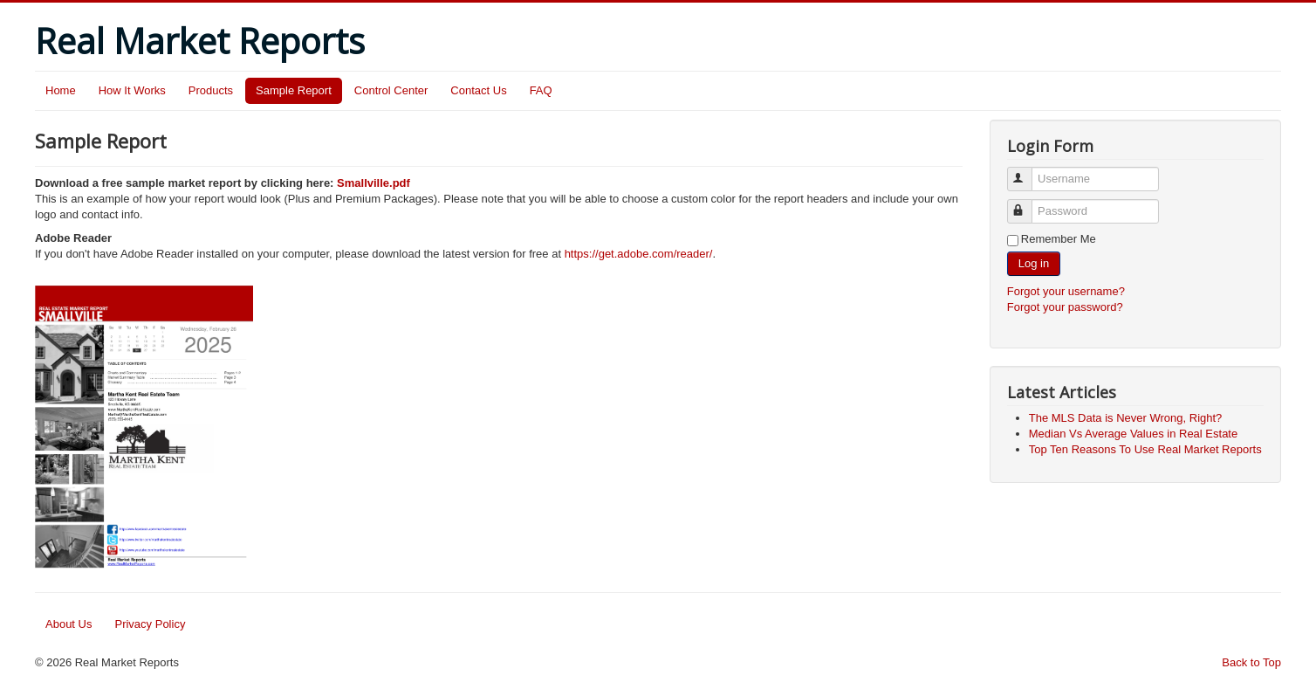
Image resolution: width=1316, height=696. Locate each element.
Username (1027, 171)
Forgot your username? (1066, 291)
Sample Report (294, 90)
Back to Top (1251, 662)
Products (210, 90)
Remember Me (1058, 238)
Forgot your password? (1065, 307)
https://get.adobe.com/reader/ (639, 253)
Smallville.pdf (373, 183)
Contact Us (478, 90)
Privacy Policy (149, 624)
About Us (68, 624)
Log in (1033, 263)
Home (60, 90)
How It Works (132, 90)
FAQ (541, 90)
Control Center (391, 90)
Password (1027, 203)
